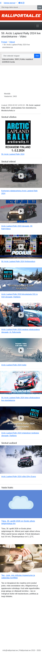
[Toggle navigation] (37, 26)
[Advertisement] (21, 625)
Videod (12, 42)
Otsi (39, 7)
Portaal (4, 42)
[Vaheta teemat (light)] (8, 3)
